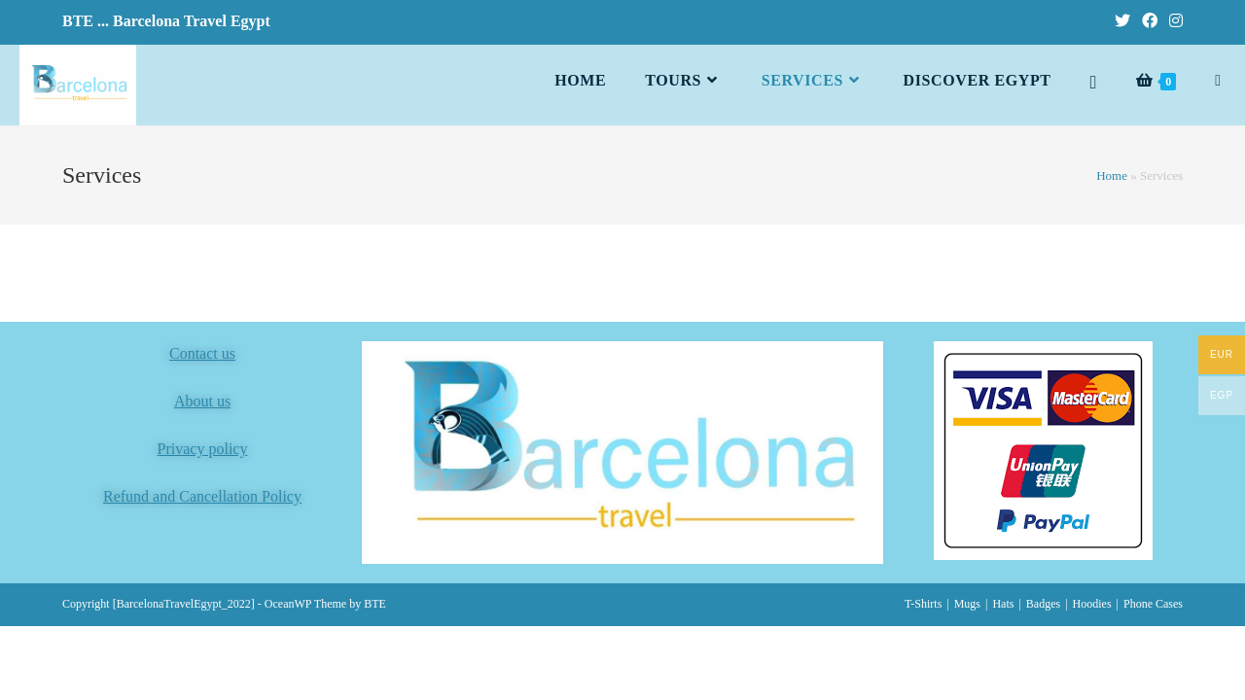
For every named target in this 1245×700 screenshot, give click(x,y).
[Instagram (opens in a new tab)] (1173, 21)
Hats (1003, 604)
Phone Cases (1153, 604)
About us (202, 401)
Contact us (202, 353)
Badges (1043, 604)
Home (1111, 175)
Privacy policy (203, 448)
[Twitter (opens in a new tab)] (1122, 21)
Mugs (967, 604)
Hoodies (1092, 604)
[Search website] (1217, 81)
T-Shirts (923, 604)
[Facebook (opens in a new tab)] (1149, 21)
